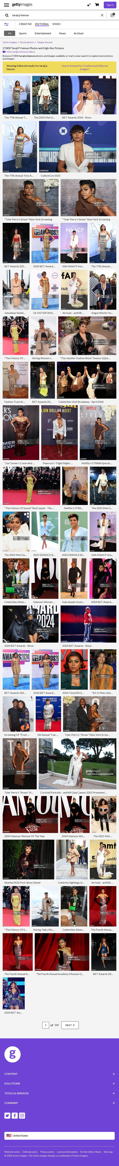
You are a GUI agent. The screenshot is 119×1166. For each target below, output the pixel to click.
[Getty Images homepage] (22, 4)
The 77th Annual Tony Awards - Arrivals (27, 117)
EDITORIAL (42, 23)
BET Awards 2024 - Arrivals (20, 692)
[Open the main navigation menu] (6, 5)
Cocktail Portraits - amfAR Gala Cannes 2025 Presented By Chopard (79, 792)
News (62, 33)
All (9, 33)
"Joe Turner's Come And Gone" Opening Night (30, 463)
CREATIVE (25, 23)
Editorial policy (30, 1151)
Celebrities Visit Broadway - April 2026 (81, 401)
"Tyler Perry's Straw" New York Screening (28, 219)
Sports (23, 33)
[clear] (103, 15)
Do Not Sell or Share (90, 1151)
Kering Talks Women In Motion (51, 929)
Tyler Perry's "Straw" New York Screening (89, 734)
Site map (108, 1151)
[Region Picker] (59, 1136)
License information (67, 1151)
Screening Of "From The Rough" (22, 734)
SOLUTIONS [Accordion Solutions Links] (59, 1083)
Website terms (12, 1151)
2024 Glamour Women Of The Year (24, 836)
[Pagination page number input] (45, 1025)
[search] (8, 15)
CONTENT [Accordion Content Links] (59, 1073)
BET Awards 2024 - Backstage (22, 266)
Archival (78, 33)
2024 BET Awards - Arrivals (49, 266)
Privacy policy (47, 1151)
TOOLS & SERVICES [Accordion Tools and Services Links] (59, 1093)
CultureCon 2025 (50, 175)
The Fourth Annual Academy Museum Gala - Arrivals (66, 973)
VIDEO (56, 23)
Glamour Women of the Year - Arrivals (54, 601)
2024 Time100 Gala (73, 692)
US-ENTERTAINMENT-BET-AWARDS (56, 312)
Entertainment (43, 33)
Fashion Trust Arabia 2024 (19, 401)
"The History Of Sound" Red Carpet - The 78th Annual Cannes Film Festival (47, 508)
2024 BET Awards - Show (19, 645)
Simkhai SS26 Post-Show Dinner (22, 882)
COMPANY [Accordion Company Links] (59, 1102)
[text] (56, 15)
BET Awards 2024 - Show (76, 117)
